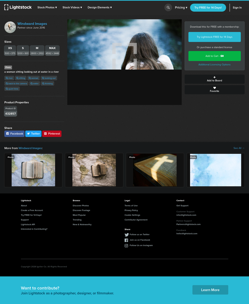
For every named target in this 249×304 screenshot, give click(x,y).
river (9, 78)
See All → (239, 148)
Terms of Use (131, 205)
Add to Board (214, 79)
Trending (77, 219)
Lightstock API (28, 224)
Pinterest (52, 133)
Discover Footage (81, 210)
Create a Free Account (32, 210)
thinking (47, 83)
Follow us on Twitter (140, 234)
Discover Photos (81, 205)
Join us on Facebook (140, 239)
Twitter (33, 133)
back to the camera (16, 83)
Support (25, 219)
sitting (20, 78)
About (24, 205)
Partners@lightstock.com (188, 224)
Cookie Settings (132, 214)
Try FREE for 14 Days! (208, 7)
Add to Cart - (215, 56)
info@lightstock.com (186, 214)
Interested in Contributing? (34, 228)
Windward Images (32, 23)
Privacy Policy (131, 210)
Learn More (210, 289)
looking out (49, 78)
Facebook (14, 133)
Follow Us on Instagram (141, 245)
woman (33, 78)
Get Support (182, 205)
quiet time (12, 88)
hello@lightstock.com (186, 233)
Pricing (181, 8)
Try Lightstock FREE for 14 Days (214, 37)
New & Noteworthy (82, 224)
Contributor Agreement (136, 219)
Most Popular (79, 214)
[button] (47, 7)
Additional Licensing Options (214, 64)
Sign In (237, 7)
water (35, 83)
